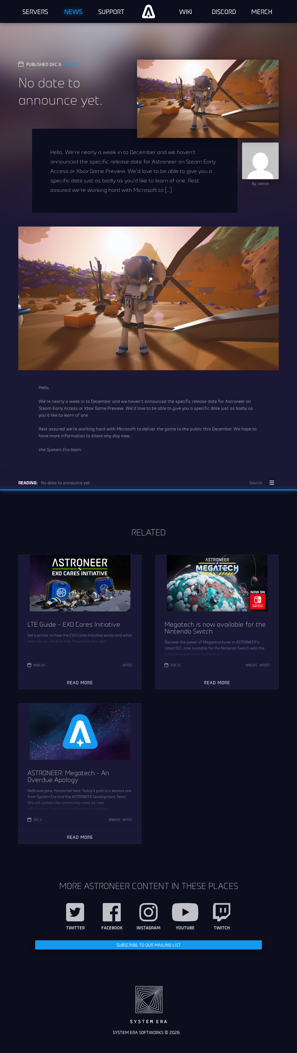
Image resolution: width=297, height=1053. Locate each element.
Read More (80, 682)
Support (111, 11)
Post (74, 64)
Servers (35, 11)
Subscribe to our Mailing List (148, 944)
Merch (261, 11)
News (73, 11)
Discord (224, 11)
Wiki (185, 11)
